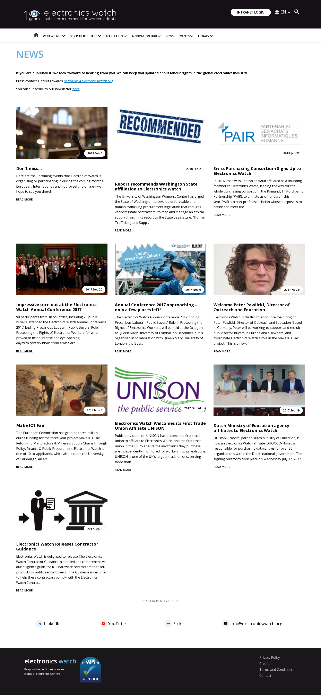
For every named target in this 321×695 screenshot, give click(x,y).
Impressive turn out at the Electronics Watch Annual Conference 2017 (56, 307)
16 (161, 601)
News (169, 36)
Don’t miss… (29, 168)
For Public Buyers (85, 36)
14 (153, 601)
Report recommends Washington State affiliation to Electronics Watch (156, 186)
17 (165, 601)
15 (157, 601)
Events (186, 36)
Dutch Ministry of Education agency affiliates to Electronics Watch (251, 428)
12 (145, 601)
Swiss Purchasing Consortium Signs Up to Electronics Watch (257, 171)
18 (169, 601)
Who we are (54, 36)
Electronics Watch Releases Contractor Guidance (57, 546)
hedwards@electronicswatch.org (88, 81)
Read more (24, 199)
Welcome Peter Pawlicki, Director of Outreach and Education (252, 307)
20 (178, 601)
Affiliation (116, 36)
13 (149, 601)
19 (173, 601)
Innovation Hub (145, 36)
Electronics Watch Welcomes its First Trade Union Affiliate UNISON (160, 425)
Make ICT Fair (30, 425)
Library (205, 36)
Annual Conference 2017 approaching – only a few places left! (156, 307)
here (75, 89)
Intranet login (250, 12)
